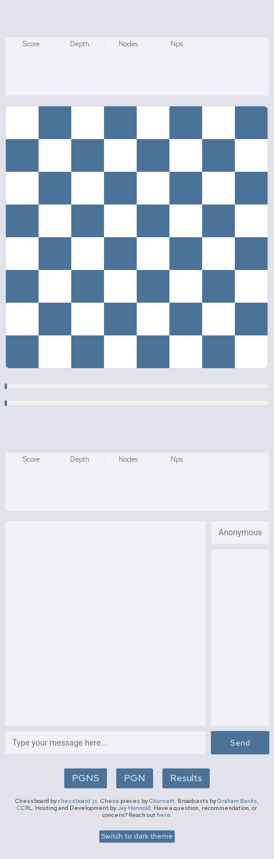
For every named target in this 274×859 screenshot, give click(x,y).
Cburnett (162, 801)
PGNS (85, 778)
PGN (134, 778)
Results (186, 778)
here (164, 815)
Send (240, 742)
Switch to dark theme (137, 836)
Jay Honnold (134, 808)
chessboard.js (78, 801)
